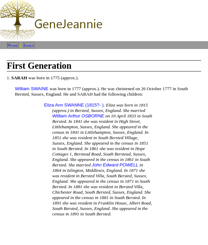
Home (12, 45)
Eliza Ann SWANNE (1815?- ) (74, 105)
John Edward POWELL (115, 164)
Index (29, 45)
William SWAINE (32, 88)
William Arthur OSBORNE (78, 115)
